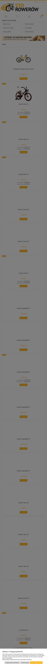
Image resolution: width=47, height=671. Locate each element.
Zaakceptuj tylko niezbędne (12, 662)
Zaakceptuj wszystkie (36, 662)
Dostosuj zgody (25, 662)
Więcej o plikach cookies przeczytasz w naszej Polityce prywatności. (17, 659)
